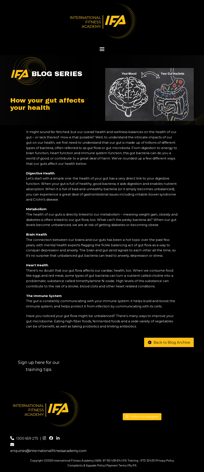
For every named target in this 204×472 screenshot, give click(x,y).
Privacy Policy (165, 460)
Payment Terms (116, 465)
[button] (102, 49)
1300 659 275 (27, 438)
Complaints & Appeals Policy (86, 465)
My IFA (132, 465)
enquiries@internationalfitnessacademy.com (48, 451)
